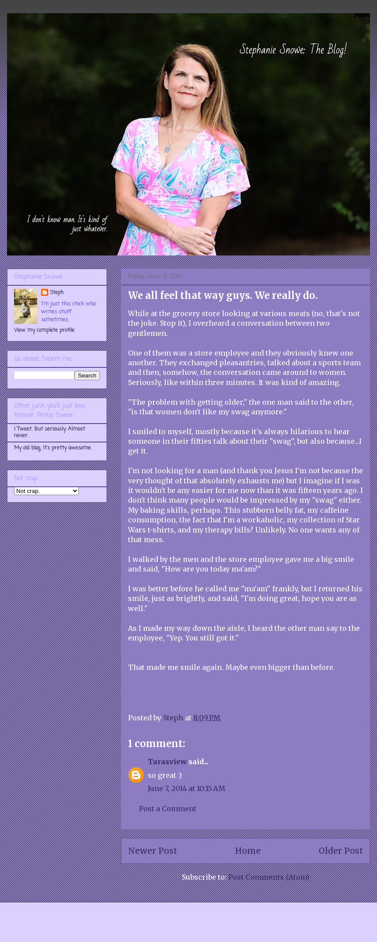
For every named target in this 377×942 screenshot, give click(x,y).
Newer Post (152, 850)
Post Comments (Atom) (268, 877)
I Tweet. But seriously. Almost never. (49, 432)
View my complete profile (44, 330)
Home (248, 850)
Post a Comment (167, 808)
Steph (57, 293)
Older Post (341, 850)
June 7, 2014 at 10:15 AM (186, 788)
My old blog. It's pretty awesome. (53, 448)
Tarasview (167, 761)
